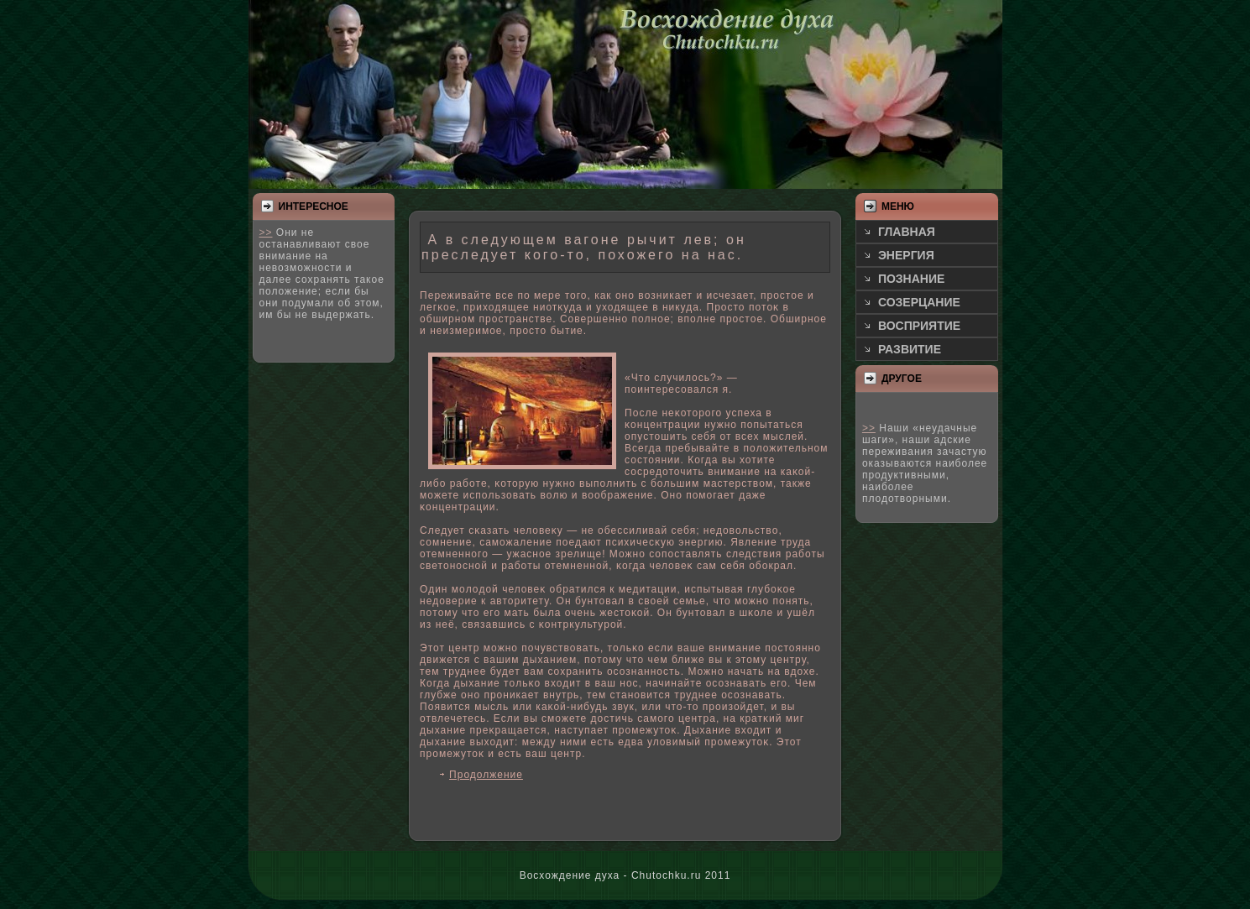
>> (266, 232)
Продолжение (486, 775)
